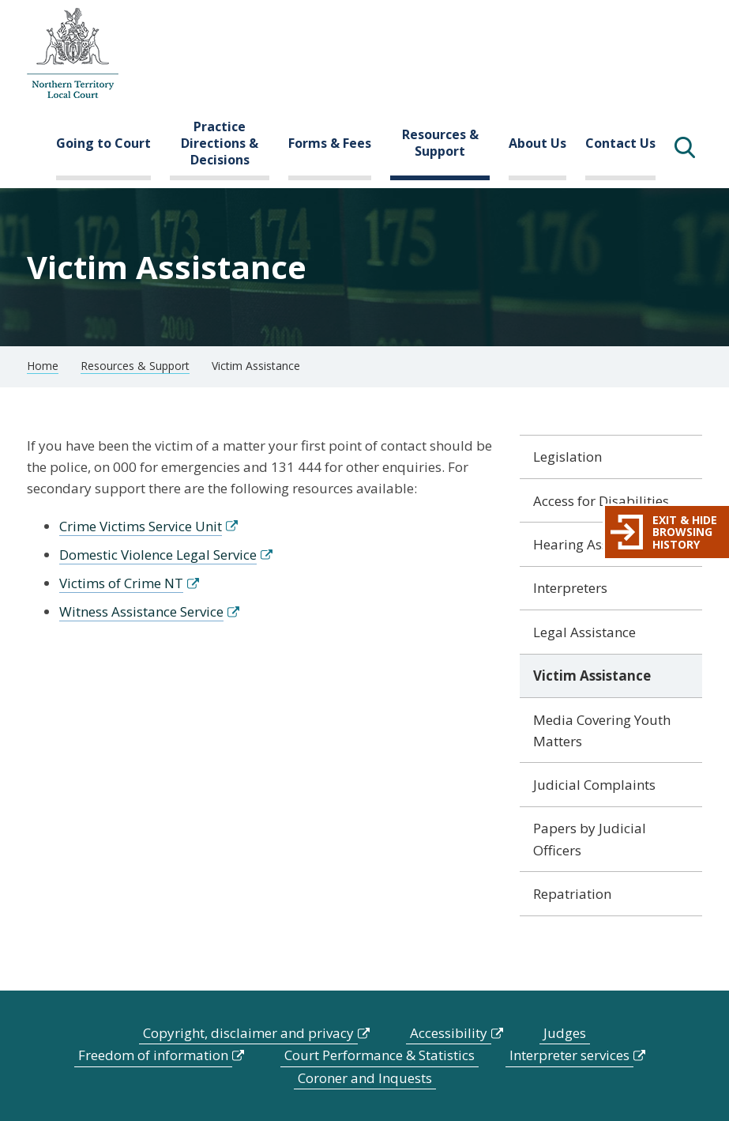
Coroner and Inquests (365, 1078)
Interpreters (570, 588)
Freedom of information (153, 1055)
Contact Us (620, 143)
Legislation (567, 456)
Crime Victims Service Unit (140, 526)
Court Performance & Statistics (379, 1055)
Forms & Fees (329, 143)
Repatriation (572, 894)
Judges (564, 1033)
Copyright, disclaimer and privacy (248, 1033)
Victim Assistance (592, 675)
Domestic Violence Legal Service (158, 554)
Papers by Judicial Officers (589, 839)
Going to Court (103, 143)
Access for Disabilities (601, 501)
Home (42, 365)
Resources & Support (440, 143)
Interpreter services (569, 1055)
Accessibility (448, 1033)
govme (72, 53)
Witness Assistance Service (141, 611)
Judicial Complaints (594, 785)
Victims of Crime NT (121, 583)
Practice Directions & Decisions (219, 143)
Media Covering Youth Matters (602, 730)
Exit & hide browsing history (684, 532)
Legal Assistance (584, 632)
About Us (537, 143)
